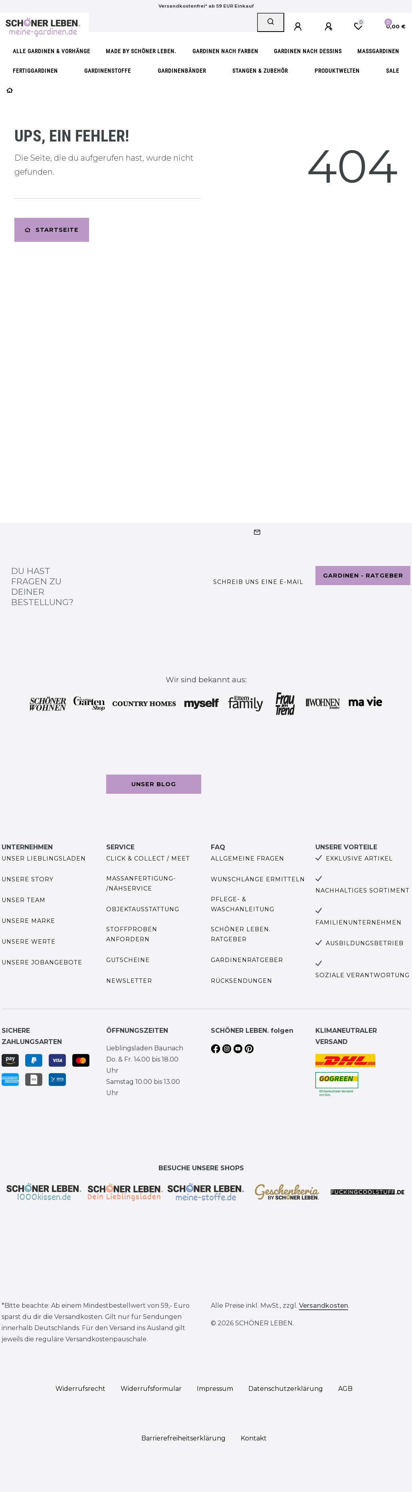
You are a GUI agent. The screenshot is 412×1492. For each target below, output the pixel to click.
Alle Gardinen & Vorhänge (51, 51)
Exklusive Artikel (359, 858)
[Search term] (173, 22)
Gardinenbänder (182, 71)
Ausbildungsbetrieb (365, 943)
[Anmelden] (299, 27)
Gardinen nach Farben (225, 51)
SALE (392, 71)
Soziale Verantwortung (362, 975)
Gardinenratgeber (247, 960)
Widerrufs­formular (151, 1388)
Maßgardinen (378, 51)
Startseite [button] (52, 229)
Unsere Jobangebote (42, 962)
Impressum (215, 1388)
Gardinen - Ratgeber (363, 575)
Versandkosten (323, 1305)
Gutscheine (128, 960)
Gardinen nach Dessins (308, 51)
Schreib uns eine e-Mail (258, 582)
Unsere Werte (28, 941)
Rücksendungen (241, 980)
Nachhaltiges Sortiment (362, 890)
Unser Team (24, 900)
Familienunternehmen (358, 922)
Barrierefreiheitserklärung (183, 1438)
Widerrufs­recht (80, 1388)
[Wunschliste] (358, 26)
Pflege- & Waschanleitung (242, 904)
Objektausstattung (142, 909)
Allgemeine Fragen (247, 858)
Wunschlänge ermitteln (258, 879)
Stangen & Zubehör (260, 71)
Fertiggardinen (35, 71)
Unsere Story (27, 879)
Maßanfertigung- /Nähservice (141, 883)
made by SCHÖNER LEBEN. (141, 51)
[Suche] (270, 22)
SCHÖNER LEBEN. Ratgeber (241, 934)
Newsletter (129, 980)
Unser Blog (153, 784)
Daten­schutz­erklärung (285, 1388)
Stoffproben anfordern (131, 934)
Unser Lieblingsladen (44, 858)
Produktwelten (337, 71)
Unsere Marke (28, 920)
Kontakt (254, 1438)
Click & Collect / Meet (148, 858)
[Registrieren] (330, 27)
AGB (345, 1388)
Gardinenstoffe (107, 71)
